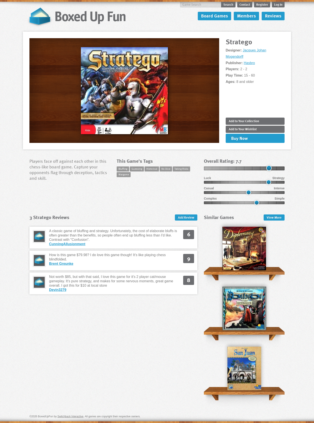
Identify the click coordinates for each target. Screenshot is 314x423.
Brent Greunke (61, 263)
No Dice (165, 169)
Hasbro (249, 63)
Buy (239, 138)
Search (228, 4)
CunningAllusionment (67, 244)
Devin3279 (57, 290)
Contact (244, 4)
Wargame (123, 174)
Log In (278, 4)
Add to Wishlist (243, 129)
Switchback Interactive (70, 416)
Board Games (214, 15)
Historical (151, 169)
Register (262, 4)
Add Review (186, 217)
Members (246, 15)
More (274, 217)
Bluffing (122, 169)
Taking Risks (181, 169)
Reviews (273, 15)
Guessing (136, 169)
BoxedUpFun (76, 16)
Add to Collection (244, 120)
